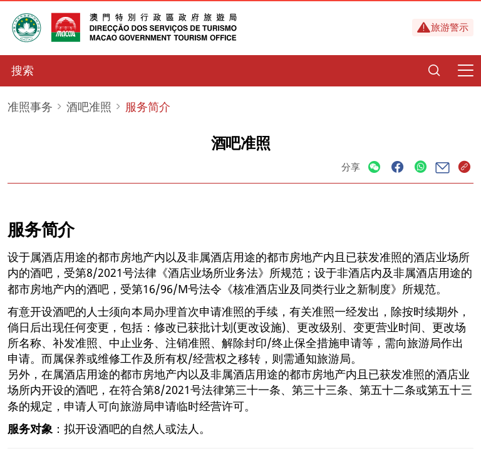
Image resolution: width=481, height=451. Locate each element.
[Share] (374, 167)
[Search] (434, 70)
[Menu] (465, 70)
